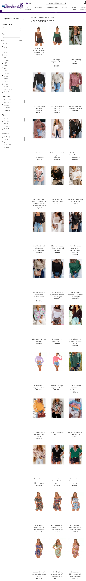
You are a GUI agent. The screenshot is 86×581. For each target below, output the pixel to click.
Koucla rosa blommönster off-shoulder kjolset (75, 574)
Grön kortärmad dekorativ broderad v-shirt (75, 481)
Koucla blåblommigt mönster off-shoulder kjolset (39, 574)
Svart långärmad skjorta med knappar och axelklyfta (57, 295)
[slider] (2, 27)
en (30, 3)
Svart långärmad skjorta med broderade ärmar (39, 248)
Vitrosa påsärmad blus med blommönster (39, 481)
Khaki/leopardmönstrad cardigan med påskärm (58, 155)
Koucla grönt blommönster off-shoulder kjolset (57, 574)
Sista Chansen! (74, 8)
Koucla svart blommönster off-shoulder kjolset (39, 527)
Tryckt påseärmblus (57, 432)
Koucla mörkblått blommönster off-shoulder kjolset (57, 527)
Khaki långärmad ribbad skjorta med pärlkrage (57, 248)
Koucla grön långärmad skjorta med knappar (57, 62)
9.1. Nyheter (28, 8)
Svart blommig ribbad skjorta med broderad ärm (75, 155)
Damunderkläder (52, 8)
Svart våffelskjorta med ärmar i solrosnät (39, 108)
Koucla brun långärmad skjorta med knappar (39, 50)
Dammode (38, 8)
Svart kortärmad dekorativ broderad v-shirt (57, 481)
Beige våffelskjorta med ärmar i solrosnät (57, 108)
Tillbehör (64, 8)
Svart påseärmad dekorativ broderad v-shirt (75, 341)
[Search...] (55, 3)
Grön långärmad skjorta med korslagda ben (75, 388)
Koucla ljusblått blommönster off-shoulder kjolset (75, 527)
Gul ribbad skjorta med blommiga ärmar (39, 434)
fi (24, 3)
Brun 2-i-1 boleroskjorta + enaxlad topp (39, 155)
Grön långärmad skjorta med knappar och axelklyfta (75, 295)
